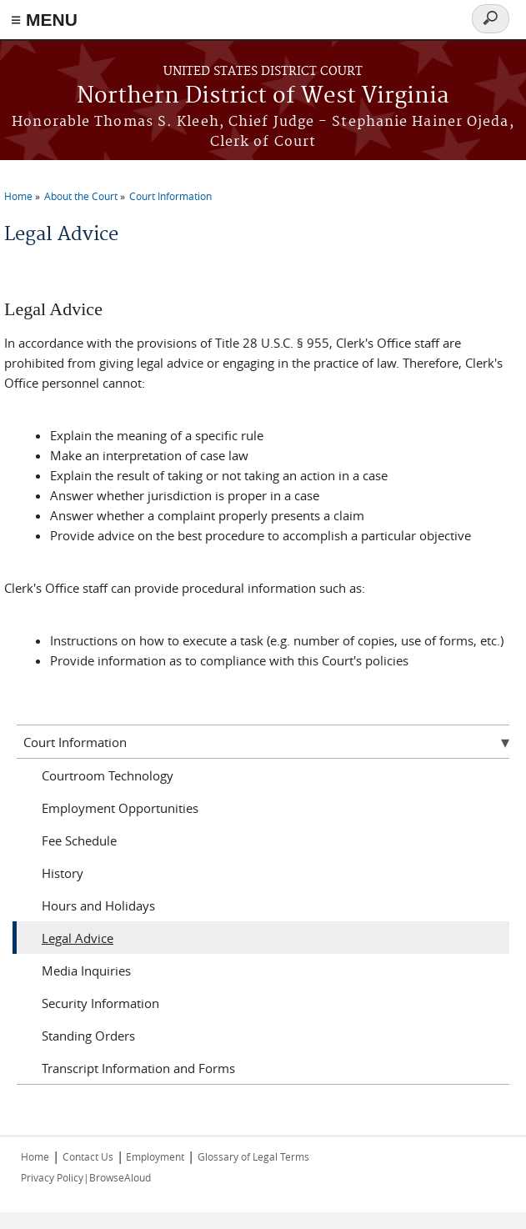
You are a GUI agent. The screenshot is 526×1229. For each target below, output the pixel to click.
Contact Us (88, 1156)
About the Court (81, 196)
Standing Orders (88, 1035)
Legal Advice (77, 938)
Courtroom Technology (107, 775)
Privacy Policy (52, 1177)
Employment (153, 1156)
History (62, 873)
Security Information (100, 1003)
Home (18, 196)
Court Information (170, 196)
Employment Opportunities (120, 808)
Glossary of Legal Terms (253, 1156)
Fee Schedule (79, 840)
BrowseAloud (120, 1177)
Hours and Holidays (98, 905)
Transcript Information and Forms (138, 1068)
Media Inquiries (86, 970)
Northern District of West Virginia (263, 96)
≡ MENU (44, 19)
